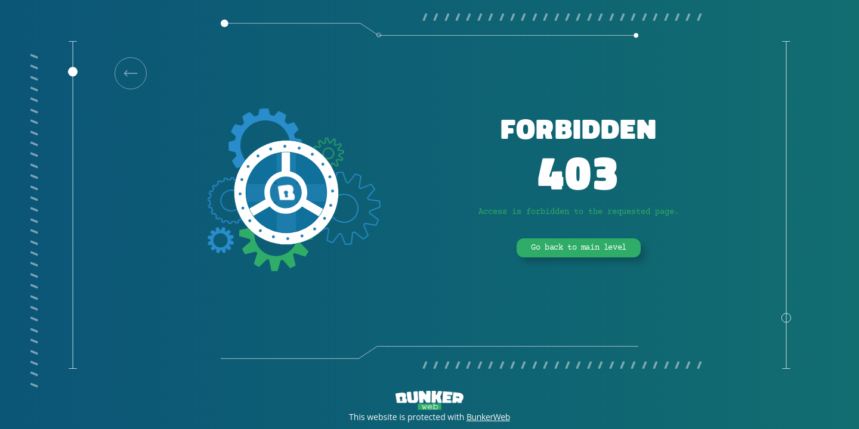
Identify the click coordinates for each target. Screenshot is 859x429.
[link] (131, 73)
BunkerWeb (488, 416)
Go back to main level (578, 248)
